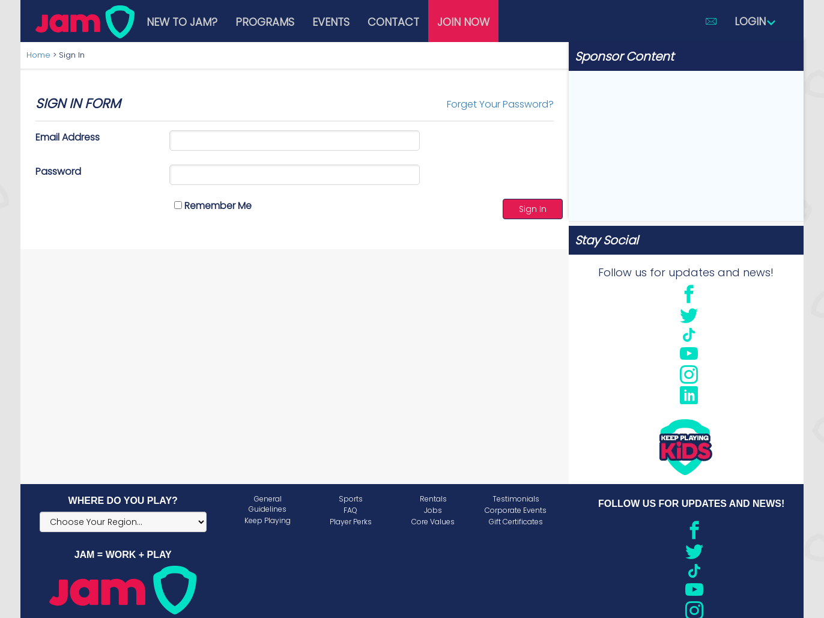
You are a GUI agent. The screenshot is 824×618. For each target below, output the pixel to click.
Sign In (533, 209)
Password (58, 171)
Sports (351, 499)
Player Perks (351, 522)
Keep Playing (267, 520)
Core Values (433, 522)
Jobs (433, 510)
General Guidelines (267, 504)
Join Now (463, 21)
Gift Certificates (516, 522)
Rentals (433, 499)
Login (756, 21)
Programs (264, 21)
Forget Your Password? (500, 104)
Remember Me (213, 206)
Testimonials (515, 499)
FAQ (350, 510)
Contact (393, 21)
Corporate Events (516, 510)
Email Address (67, 137)
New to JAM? (182, 21)
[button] (711, 21)
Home (38, 55)
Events (331, 21)
